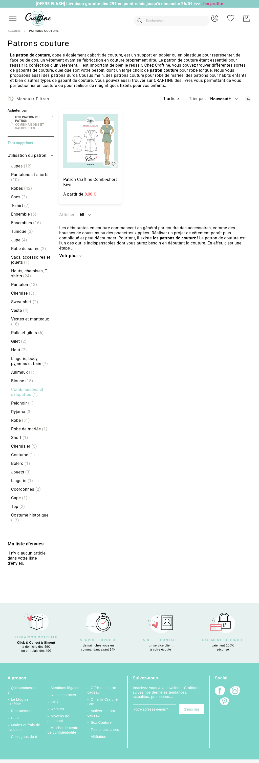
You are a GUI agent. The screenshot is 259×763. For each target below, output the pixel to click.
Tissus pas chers (105, 730)
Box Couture (101, 722)
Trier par (197, 98)
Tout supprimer (21, 143)
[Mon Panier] (246, 18)
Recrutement (21, 711)
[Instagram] (235, 691)
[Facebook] (220, 691)
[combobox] (164, 18)
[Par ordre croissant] (248, 99)
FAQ (54, 702)
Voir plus (68, 255)
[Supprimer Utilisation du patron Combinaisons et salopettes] (11, 122)
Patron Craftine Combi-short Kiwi (90, 182)
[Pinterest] (225, 702)
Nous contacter (63, 695)
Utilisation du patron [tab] (27, 155)
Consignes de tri (24, 737)
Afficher (66, 214)
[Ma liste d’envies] (231, 18)
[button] (214, 18)
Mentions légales (65, 688)
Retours (57, 709)
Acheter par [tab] (17, 110)
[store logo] (38, 18)
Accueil (14, 31)
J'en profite (212, 3)
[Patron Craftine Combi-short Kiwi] (90, 141)
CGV (15, 718)
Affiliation (98, 737)
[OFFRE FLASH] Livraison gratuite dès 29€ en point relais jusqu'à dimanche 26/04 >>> (118, 3)
